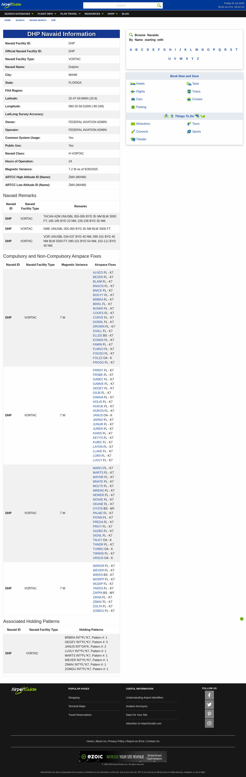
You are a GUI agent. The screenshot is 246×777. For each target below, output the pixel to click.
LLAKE (97, 451)
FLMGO (98, 349)
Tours (193, 123)
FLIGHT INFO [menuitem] (45, 13)
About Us (101, 741)
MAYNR (98, 477)
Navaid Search (38, 20)
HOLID (97, 401)
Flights (138, 91)
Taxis (193, 83)
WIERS (98, 574)
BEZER (98, 277)
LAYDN (98, 446)
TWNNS (98, 553)
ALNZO (98, 272)
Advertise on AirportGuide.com (144, 723)
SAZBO (98, 531)
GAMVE (98, 383)
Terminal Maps (76, 706)
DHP (53, 20)
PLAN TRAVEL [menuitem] (68, 13)
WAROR (98, 565)
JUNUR (98, 424)
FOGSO (98, 353)
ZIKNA (97, 597)
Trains (193, 91)
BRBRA (98, 299)
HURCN (98, 410)
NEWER (98, 495)
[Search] (159, 5)
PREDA (98, 522)
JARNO (98, 419)
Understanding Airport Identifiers (144, 697)
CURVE (98, 317)
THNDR (98, 544)
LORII (97, 455)
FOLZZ (97, 358)
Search (20, 20)
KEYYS (98, 437)
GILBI (97, 392)
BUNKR (98, 308)
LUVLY (97, 460)
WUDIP (98, 583)
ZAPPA (97, 592)
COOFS (98, 313)
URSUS (98, 558)
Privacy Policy (116, 741)
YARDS (98, 588)
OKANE (98, 504)
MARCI (98, 468)
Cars (136, 99)
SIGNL (97, 535)
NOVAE (98, 499)
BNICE (97, 290)
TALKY (97, 540)
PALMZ (98, 513)
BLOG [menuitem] (125, 13)
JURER (98, 428)
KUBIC (97, 442)
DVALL (97, 331)
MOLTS (98, 486)
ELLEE (97, 335)
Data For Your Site (136, 714)
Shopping (73, 697)
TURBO (98, 549)
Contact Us (152, 741)
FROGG (98, 362)
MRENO (98, 490)
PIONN (97, 517)
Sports (194, 131)
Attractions (140, 123)
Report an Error (135, 741)
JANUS (98, 415)
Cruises (194, 99)
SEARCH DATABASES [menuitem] (17, 13)
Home (7, 20)
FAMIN (97, 344)
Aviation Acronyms (136, 706)
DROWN (98, 326)
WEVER (98, 570)
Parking (138, 107)
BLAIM (97, 281)
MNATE (98, 481)
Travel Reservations (80, 714)
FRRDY (98, 370)
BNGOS (98, 286)
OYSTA (98, 508)
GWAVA (98, 397)
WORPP (98, 579)
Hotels (138, 83)
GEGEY (98, 388)
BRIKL (97, 304)
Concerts (139, 131)
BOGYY (98, 295)
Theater (138, 139)
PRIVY (97, 526)
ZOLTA (97, 606)
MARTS (98, 472)
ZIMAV (97, 601)
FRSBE (98, 374)
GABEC (98, 379)
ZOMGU (98, 610)
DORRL (98, 322)
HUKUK (98, 406)
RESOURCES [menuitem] (92, 13)
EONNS (98, 340)
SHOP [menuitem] (111, 13)
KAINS (97, 433)
